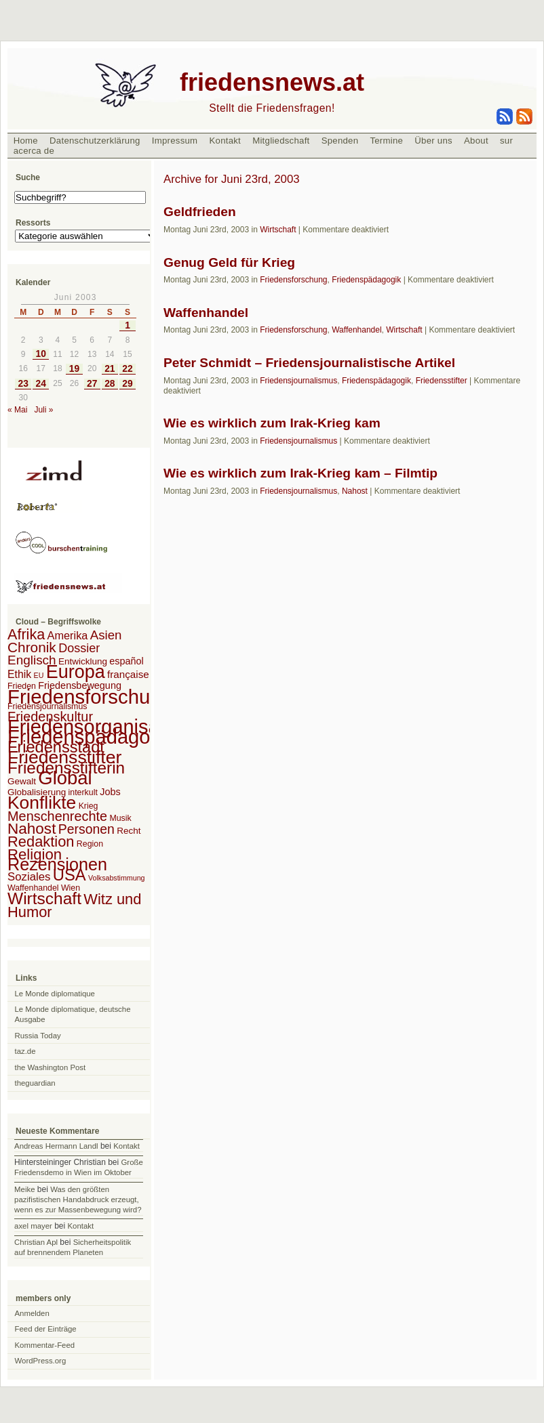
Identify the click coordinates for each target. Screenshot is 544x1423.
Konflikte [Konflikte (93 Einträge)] (41, 802)
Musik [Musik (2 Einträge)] (120, 818)
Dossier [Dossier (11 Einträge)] (79, 648)
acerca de (34, 151)
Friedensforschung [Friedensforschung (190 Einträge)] (89, 696)
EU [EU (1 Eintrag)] (39, 675)
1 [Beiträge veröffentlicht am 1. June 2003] (127, 325)
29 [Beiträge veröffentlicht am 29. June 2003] (127, 384)
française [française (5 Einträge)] (128, 674)
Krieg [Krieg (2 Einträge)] (88, 806)
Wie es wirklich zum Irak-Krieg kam (272, 423)
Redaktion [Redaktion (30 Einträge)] (41, 841)
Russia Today (38, 1036)
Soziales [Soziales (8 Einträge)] (28, 876)
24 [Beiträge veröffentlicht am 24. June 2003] (41, 384)
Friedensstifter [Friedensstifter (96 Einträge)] (64, 757)
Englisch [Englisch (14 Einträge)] (31, 660)
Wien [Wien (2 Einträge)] (70, 888)
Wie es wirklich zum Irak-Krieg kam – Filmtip (300, 473)
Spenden (340, 140)
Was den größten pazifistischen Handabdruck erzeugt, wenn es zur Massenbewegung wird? (77, 1199)
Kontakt (225, 140)
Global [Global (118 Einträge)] (65, 777)
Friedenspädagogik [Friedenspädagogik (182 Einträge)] (91, 737)
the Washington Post (50, 1067)
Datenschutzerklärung (95, 140)
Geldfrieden (199, 212)
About (476, 140)
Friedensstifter (441, 380)
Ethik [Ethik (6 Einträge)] (19, 674)
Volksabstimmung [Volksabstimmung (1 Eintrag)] (116, 878)
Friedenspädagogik (366, 279)
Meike (24, 1189)
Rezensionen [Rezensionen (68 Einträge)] (57, 864)
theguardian (35, 1083)
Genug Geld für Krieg (229, 262)
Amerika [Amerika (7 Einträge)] (67, 635)
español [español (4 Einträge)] (126, 661)
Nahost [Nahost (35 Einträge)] (31, 828)
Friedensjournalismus (298, 380)
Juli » (43, 410)
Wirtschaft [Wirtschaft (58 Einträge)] (44, 898)
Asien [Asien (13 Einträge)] (106, 635)
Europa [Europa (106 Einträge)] (75, 672)
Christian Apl (36, 1242)
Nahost (355, 491)
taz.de (25, 1051)
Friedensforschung (293, 279)
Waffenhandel (205, 312)
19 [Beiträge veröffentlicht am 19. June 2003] (74, 369)
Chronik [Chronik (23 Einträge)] (31, 647)
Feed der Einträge (46, 1329)
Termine (386, 140)
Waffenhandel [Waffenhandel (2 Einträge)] (33, 888)
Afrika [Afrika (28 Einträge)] (26, 634)
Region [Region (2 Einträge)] (90, 844)
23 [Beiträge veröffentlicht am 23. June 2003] (23, 384)
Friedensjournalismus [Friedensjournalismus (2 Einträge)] (47, 706)
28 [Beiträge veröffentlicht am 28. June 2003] (109, 384)
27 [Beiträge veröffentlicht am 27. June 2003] (92, 384)
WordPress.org (40, 1361)
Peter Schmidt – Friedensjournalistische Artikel (309, 363)
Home (26, 140)
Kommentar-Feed (45, 1345)
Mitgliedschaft (280, 140)
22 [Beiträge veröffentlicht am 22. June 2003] (127, 369)
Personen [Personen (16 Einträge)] (86, 829)
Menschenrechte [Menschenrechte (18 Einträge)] (57, 816)
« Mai (17, 410)
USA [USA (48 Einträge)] (69, 875)
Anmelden (32, 1313)
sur (506, 140)
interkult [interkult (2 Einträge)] (83, 792)
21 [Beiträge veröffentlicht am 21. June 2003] (109, 369)
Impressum (175, 140)
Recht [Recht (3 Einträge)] (128, 831)
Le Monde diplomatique (55, 994)
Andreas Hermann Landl (56, 1146)
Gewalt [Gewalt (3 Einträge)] (21, 781)
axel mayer (33, 1226)
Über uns (433, 140)
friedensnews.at (272, 82)
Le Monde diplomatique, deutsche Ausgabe (73, 1014)
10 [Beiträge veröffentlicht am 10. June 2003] (41, 354)
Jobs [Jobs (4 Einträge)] (110, 791)
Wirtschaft (278, 229)
